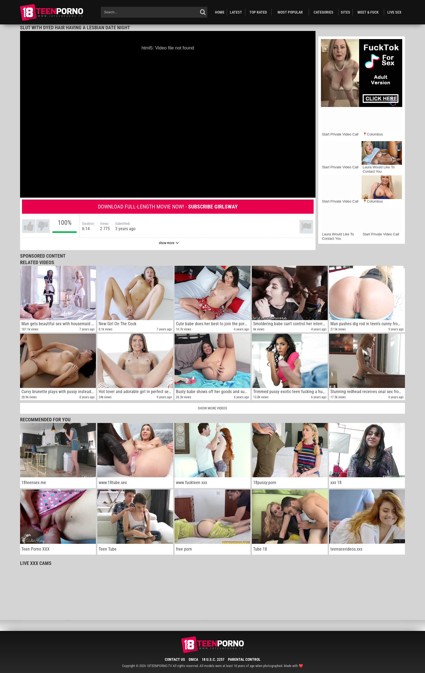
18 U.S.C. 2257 (213, 659)
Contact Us (175, 659)
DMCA (193, 659)
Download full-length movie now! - (168, 206)
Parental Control (244, 659)
